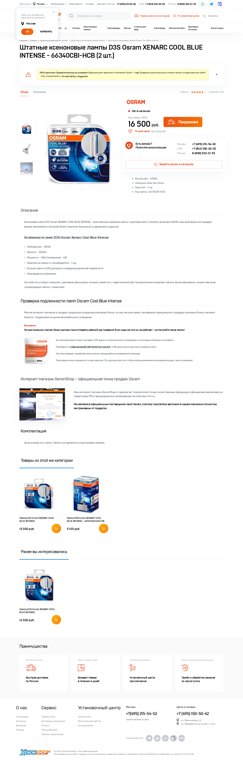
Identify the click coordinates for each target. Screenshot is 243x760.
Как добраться (85, 725)
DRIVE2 (182, 738)
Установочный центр (186, 16)
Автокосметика (177, 28)
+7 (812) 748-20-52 (155, 4)
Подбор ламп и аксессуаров (152, 16)
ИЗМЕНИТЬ (46, 31)
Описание (39, 92)
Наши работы (75, 4)
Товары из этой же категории (47, 460)
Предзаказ (183, 121)
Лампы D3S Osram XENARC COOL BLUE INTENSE (37, 611)
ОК (27, 31)
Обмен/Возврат (49, 729)
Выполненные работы (89, 721)
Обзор (24, 92)
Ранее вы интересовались (44, 551)
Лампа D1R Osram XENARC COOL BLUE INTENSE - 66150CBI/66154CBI (85, 520)
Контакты (102, 4)
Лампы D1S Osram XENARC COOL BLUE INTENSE (36, 520)
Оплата (45, 725)
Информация (58, 4)
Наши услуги (84, 716)
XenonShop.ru (72, 751)
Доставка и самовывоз (53, 721)
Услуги (60, 28)
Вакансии (21, 725)
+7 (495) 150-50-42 (193, 713)
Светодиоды (113, 28)
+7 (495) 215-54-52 (126, 4)
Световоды (159, 28)
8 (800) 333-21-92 (186, 4)
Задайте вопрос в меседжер (173, 164)
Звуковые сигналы (193, 28)
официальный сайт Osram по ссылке (90, 346)
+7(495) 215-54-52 (141, 713)
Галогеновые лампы (90, 28)
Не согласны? (158, 131)
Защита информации (52, 734)
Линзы (127, 28)
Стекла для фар (140, 28)
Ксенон (76, 28)
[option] (78, 150)
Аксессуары (217, 28)
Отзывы (90, 4)
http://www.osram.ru (51, 76)
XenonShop (35, 752)
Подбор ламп (48, 716)
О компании (22, 716)
